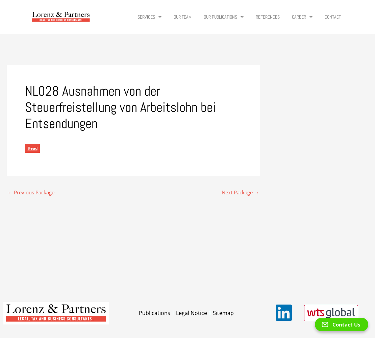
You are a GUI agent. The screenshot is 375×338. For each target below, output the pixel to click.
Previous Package (30, 192)
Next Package (240, 192)
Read (33, 148)
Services (149, 17)
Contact (333, 17)
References (268, 17)
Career (302, 17)
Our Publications (224, 17)
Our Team (183, 17)
